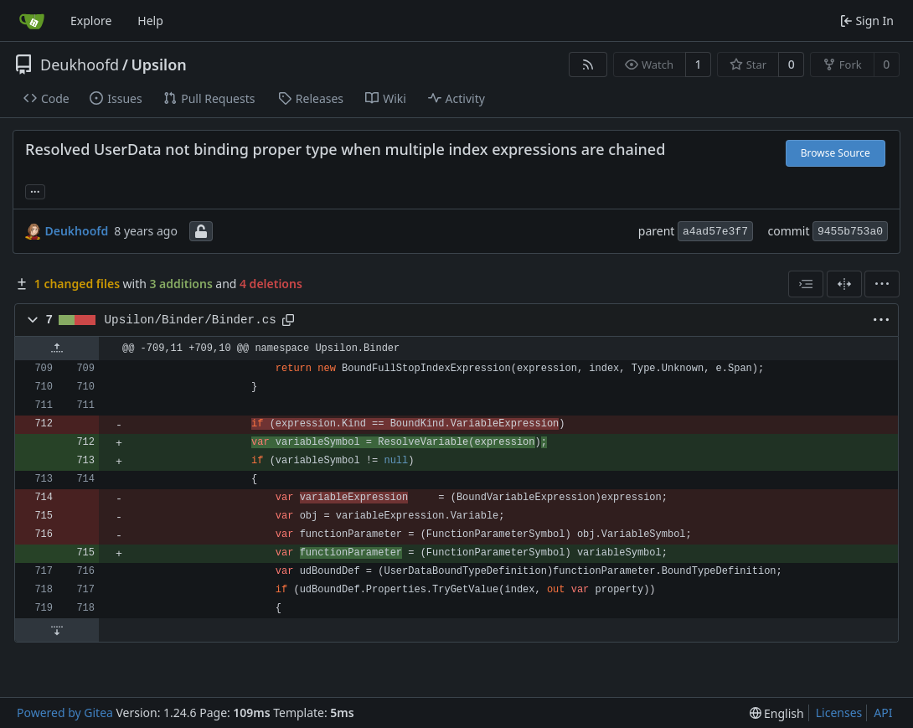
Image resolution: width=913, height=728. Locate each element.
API (883, 712)
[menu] (882, 284)
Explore (90, 20)
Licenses (839, 712)
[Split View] (844, 284)
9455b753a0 (850, 231)
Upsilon (158, 64)
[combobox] (805, 284)
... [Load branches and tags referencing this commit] (35, 190)
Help (150, 20)
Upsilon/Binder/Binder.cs (190, 320)
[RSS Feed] (588, 64)
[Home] (31, 21)
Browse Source (835, 153)
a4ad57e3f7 (715, 231)
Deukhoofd (79, 64)
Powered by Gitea (65, 712)
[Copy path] (288, 320)
